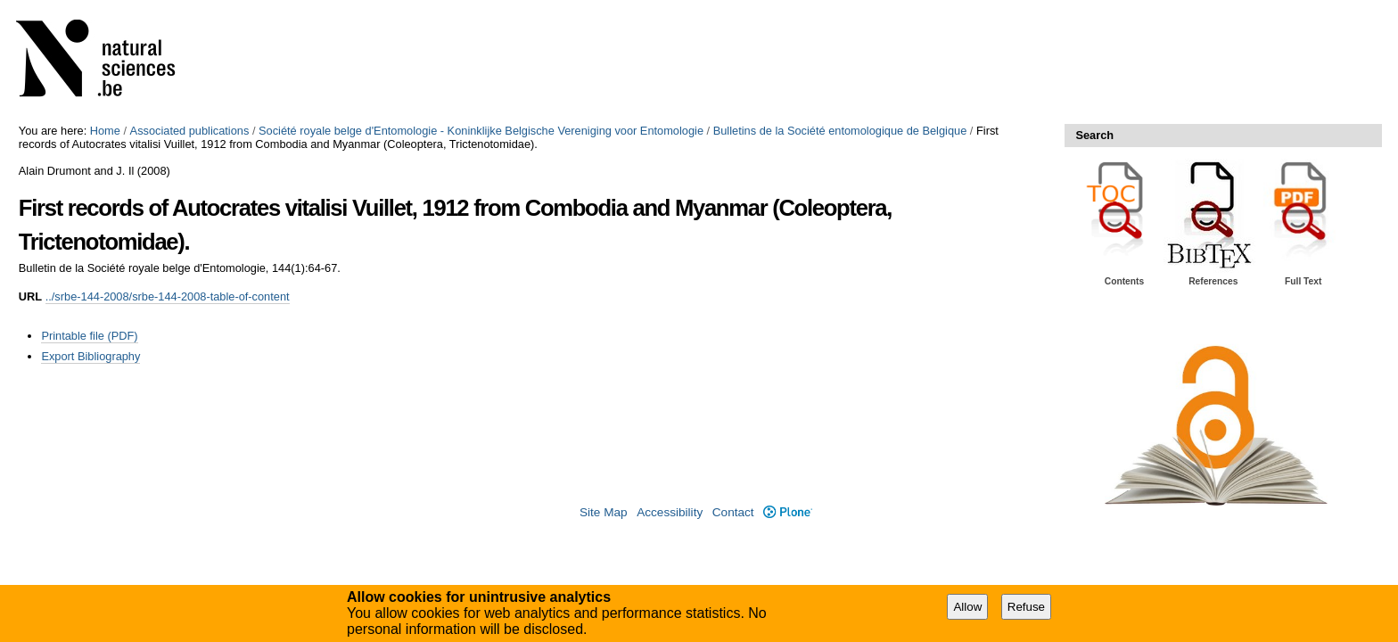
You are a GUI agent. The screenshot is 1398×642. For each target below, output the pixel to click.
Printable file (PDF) (89, 335)
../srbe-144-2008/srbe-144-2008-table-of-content (167, 296)
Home (105, 130)
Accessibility (670, 512)
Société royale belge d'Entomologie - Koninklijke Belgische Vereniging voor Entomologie (481, 130)
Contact (733, 512)
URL (30, 296)
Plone (787, 512)
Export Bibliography (90, 356)
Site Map (604, 512)
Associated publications (190, 130)
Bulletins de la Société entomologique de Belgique (840, 130)
